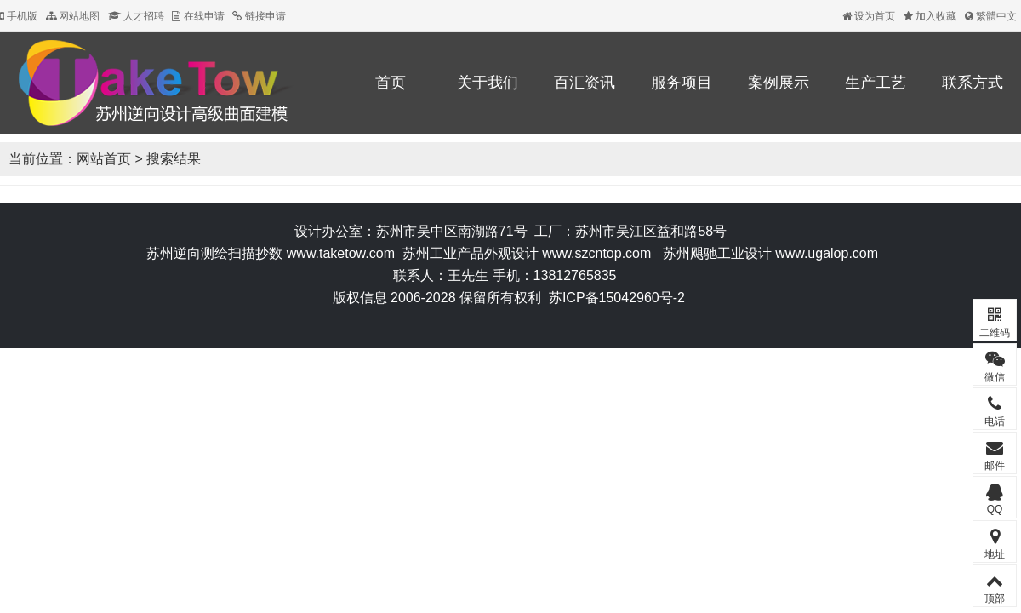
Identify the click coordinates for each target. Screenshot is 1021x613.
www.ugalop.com (826, 253)
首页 (390, 82)
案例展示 (778, 82)
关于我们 (487, 82)
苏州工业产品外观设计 (470, 253)
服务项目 (681, 82)
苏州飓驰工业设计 (717, 253)
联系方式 (972, 82)
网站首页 (104, 159)
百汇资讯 (584, 82)
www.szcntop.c (587, 253)
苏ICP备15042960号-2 (617, 297)
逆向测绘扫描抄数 (228, 253)
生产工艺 (875, 82)
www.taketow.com (341, 253)
